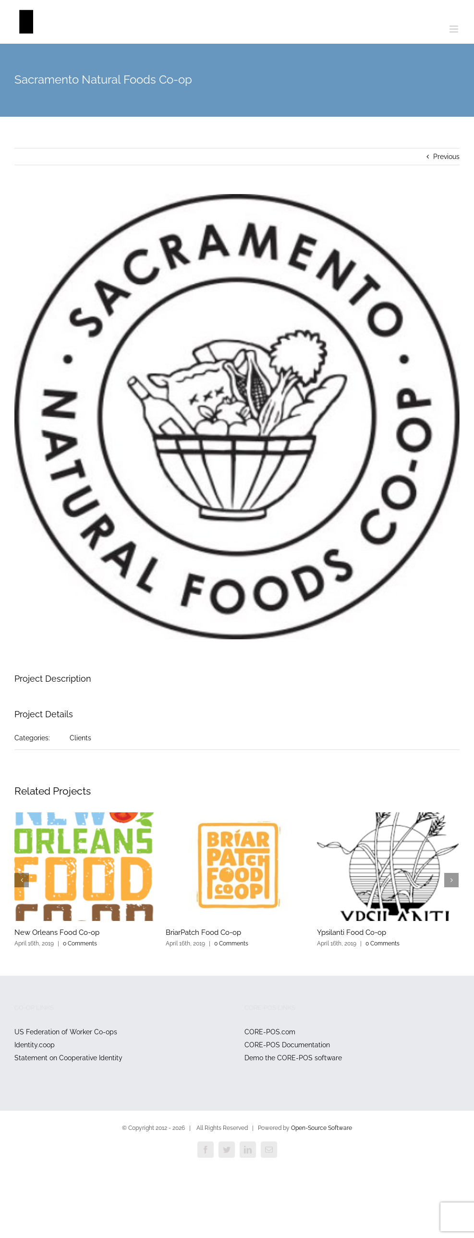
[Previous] (21, 880)
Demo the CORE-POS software (293, 1058)
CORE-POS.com (269, 1032)
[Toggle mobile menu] (455, 29)
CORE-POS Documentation (287, 1045)
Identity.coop (34, 1045)
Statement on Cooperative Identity (68, 1058)
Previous (446, 156)
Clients (80, 738)
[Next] (451, 880)
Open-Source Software (321, 1128)
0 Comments (80, 943)
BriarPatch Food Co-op (203, 932)
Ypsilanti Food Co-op (351, 932)
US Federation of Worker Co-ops (65, 1032)
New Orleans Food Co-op (56, 932)
